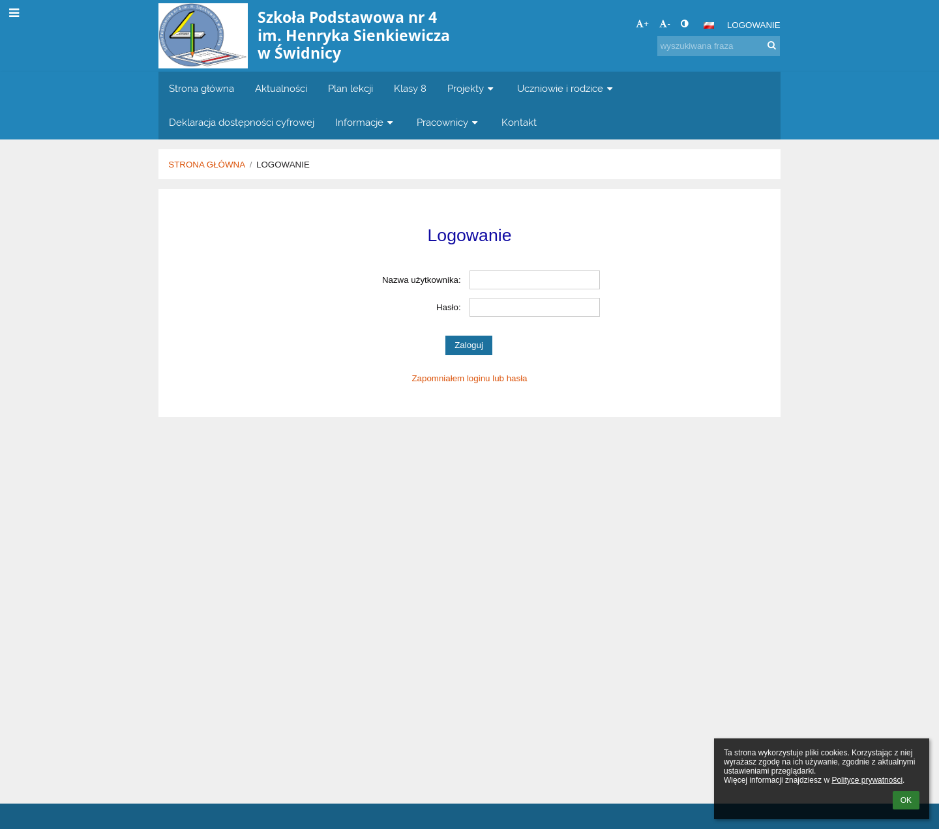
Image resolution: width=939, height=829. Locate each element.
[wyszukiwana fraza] (719, 46)
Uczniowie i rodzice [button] (566, 88)
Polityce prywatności (866, 780)
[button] (709, 25)
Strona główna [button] (201, 88)
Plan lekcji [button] (350, 88)
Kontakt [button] (519, 122)
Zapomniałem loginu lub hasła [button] (469, 378)
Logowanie (754, 25)
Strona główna (206, 164)
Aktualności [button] (281, 88)
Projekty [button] (471, 88)
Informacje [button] (365, 122)
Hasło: (448, 307)
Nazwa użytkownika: (421, 280)
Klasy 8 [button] (410, 88)
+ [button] (642, 24)
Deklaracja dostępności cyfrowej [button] (241, 122)
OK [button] (906, 800)
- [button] (664, 24)
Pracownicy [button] (449, 122)
